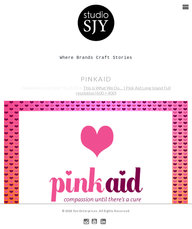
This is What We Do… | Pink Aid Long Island (123, 87)
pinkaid (96, 79)
